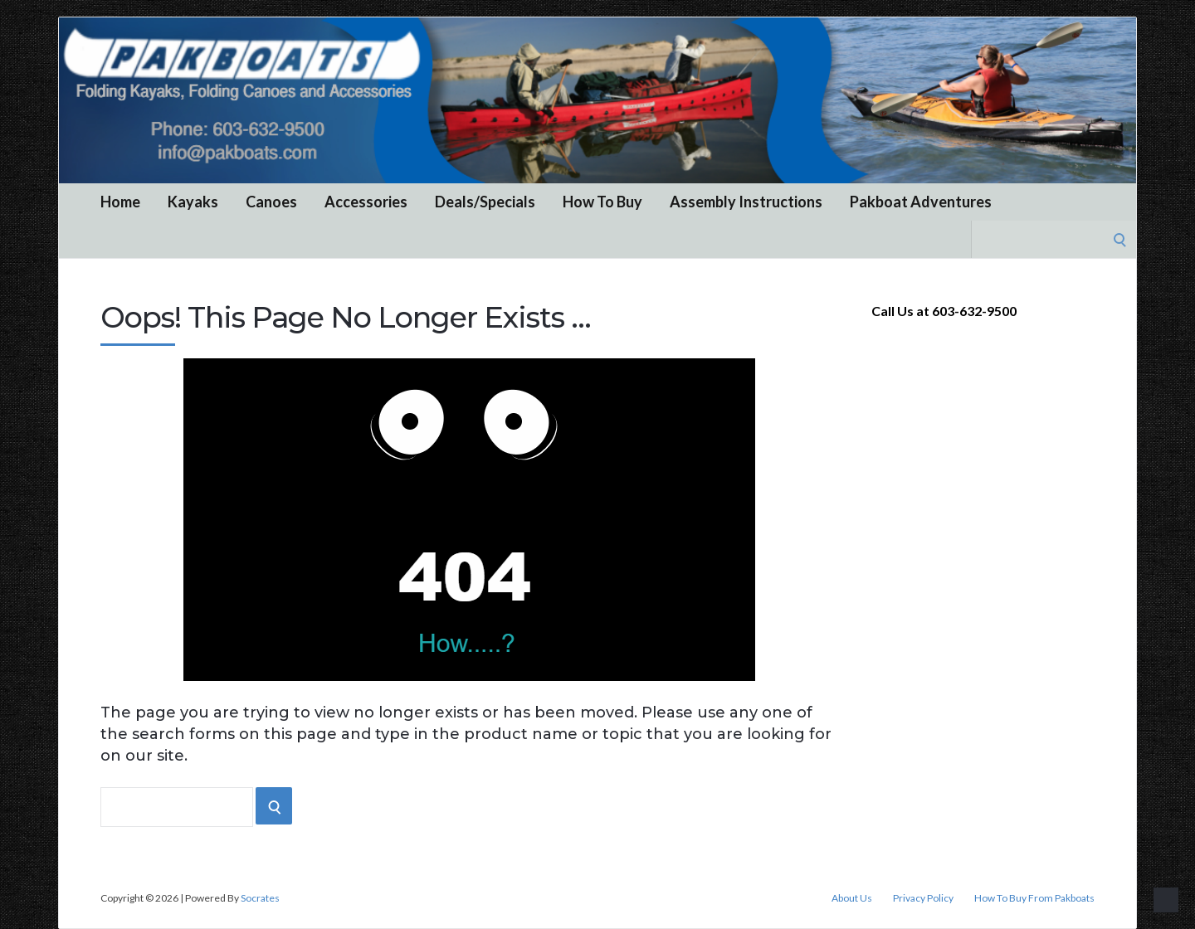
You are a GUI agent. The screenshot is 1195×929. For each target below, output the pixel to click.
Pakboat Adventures (921, 201)
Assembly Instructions (746, 201)
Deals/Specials (485, 201)
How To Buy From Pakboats (1034, 898)
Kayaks (193, 201)
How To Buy (602, 201)
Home (120, 201)
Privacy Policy (923, 898)
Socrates (260, 898)
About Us (852, 898)
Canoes (271, 201)
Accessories (365, 201)
